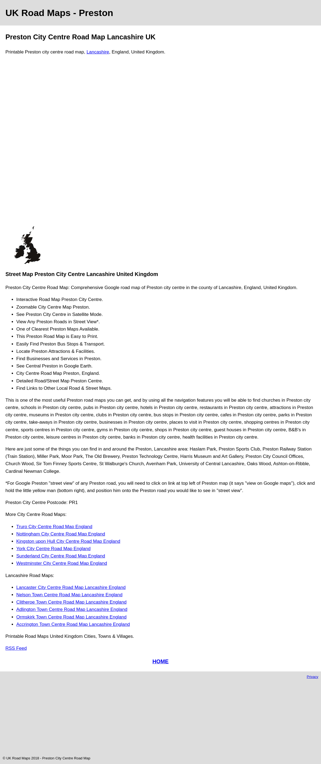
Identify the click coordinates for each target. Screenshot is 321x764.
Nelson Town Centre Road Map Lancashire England (69, 594)
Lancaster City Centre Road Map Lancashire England (71, 587)
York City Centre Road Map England (53, 548)
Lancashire (98, 52)
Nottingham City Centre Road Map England (60, 534)
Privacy (312, 677)
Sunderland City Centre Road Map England (60, 556)
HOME (160, 661)
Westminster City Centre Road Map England (61, 563)
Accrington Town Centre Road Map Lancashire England (73, 624)
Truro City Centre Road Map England (54, 526)
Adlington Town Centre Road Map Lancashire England (71, 609)
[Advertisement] (27, 143)
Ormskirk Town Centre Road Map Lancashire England (71, 617)
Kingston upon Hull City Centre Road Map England (68, 541)
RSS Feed (16, 648)
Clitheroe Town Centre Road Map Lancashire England (71, 602)
